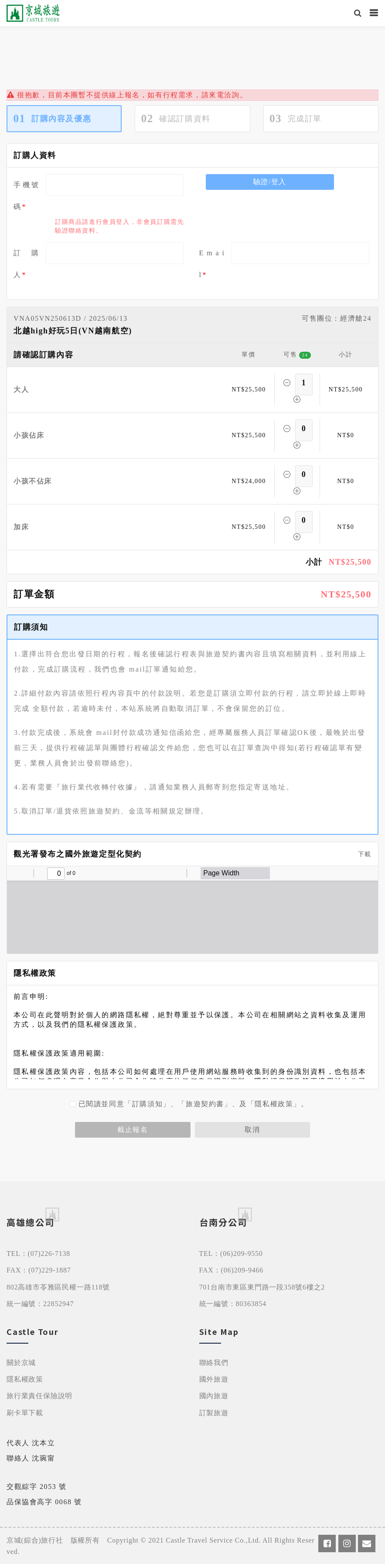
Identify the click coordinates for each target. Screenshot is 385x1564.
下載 (361, 854)
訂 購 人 (26, 263)
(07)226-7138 (49, 1253)
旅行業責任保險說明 (39, 1395)
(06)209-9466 (242, 1270)
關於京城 (21, 1362)
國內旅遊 (213, 1395)
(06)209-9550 (241, 1253)
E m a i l (212, 263)
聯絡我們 (213, 1362)
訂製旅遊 (213, 1413)
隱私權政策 (25, 1379)
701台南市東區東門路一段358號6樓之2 (262, 1287)
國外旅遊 (213, 1379)
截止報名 (132, 1129)
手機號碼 (26, 195)
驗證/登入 (269, 181)
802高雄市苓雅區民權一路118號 (58, 1287)
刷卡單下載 (25, 1413)
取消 (252, 1129)
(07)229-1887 (49, 1270)
